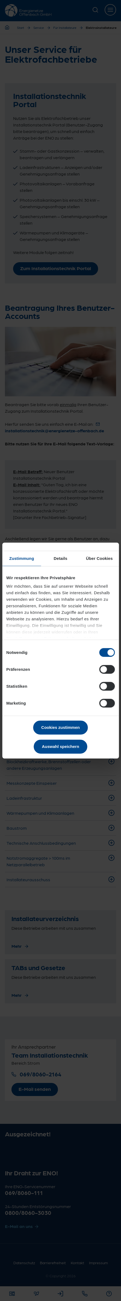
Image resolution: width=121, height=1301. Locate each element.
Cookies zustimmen (60, 727)
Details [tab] (60, 558)
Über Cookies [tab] (99, 558)
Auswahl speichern (60, 746)
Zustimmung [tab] (21, 558)
